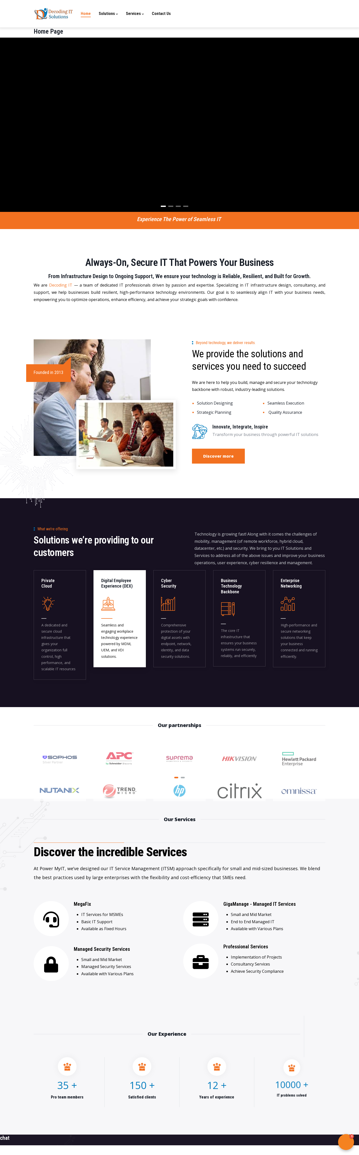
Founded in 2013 (48, 372)
